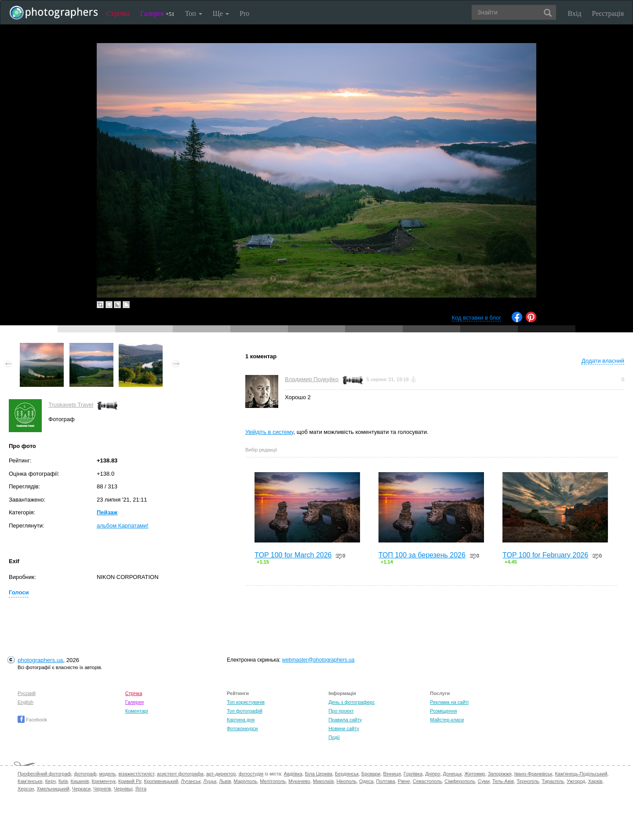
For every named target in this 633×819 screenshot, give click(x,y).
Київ (63, 781)
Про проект (340, 710)
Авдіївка (293, 773)
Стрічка (118, 13)
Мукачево (299, 781)
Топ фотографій (244, 710)
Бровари (371, 773)
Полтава (385, 781)
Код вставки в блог (476, 317)
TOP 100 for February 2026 (545, 555)
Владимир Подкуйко (311, 379)
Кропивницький (161, 781)
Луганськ (191, 781)
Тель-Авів (503, 781)
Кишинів (79, 781)
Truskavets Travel (70, 404)
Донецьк (452, 773)
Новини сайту (343, 728)
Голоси (19, 592)
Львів (225, 781)
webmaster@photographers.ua (318, 660)
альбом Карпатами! (123, 525)
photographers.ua (40, 660)
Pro (244, 13)
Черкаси (81, 788)
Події (334, 737)
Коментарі (136, 710)
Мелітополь (273, 781)
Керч (50, 781)
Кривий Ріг (129, 781)
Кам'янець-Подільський (581, 773)
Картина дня (241, 719)
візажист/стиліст (136, 773)
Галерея (157, 13)
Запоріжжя (500, 773)
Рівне (404, 781)
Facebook (32, 719)
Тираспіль (553, 781)
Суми (484, 781)
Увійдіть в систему (269, 432)
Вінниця (392, 773)
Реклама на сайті (449, 702)
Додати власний (603, 360)
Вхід (575, 13)
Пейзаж (107, 512)
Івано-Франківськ (533, 773)
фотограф (85, 773)
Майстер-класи (447, 719)
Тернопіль (528, 781)
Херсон (26, 788)
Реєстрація (608, 13)
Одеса (366, 781)
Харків (595, 781)
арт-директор (221, 773)
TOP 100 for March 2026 (293, 555)
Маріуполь (245, 781)
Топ (193, 13)
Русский (27, 693)
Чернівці (123, 788)
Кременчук (104, 781)
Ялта (140, 788)
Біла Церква (318, 773)
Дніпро (432, 773)
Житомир (474, 773)
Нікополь (346, 781)
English (25, 702)
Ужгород (576, 781)
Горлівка (413, 773)
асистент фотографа (180, 773)
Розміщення (443, 710)
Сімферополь (459, 781)
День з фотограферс (351, 702)
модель (107, 773)
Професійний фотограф (44, 773)
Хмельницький (53, 788)
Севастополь (427, 781)
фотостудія (251, 773)
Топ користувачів (246, 702)
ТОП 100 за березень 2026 (422, 555)
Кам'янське (30, 781)
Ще (221, 13)
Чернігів (102, 788)
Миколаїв (323, 781)
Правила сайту (345, 719)
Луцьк (210, 781)
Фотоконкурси (242, 728)
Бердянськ (347, 773)
